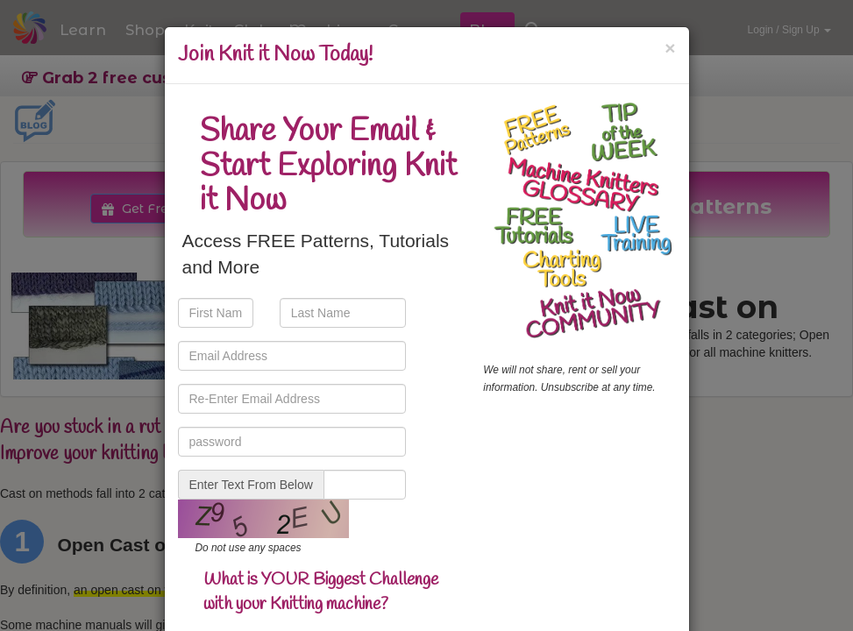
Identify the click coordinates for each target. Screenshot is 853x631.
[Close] (670, 48)
